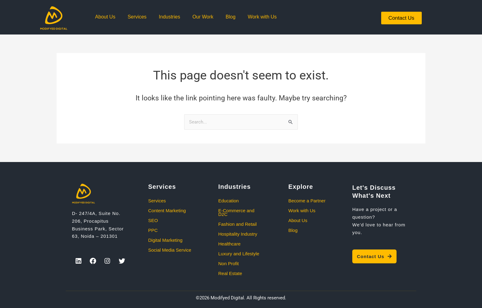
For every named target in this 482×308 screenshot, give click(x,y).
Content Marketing (167, 210)
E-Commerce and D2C (236, 212)
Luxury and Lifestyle (238, 253)
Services (137, 16)
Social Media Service (169, 250)
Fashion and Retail (237, 224)
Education (228, 200)
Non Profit (228, 263)
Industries (169, 16)
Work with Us (262, 16)
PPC (153, 230)
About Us (105, 16)
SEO (153, 220)
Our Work (202, 16)
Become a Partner (307, 200)
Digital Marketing (165, 240)
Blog (230, 16)
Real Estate (230, 273)
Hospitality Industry (237, 234)
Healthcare (229, 243)
